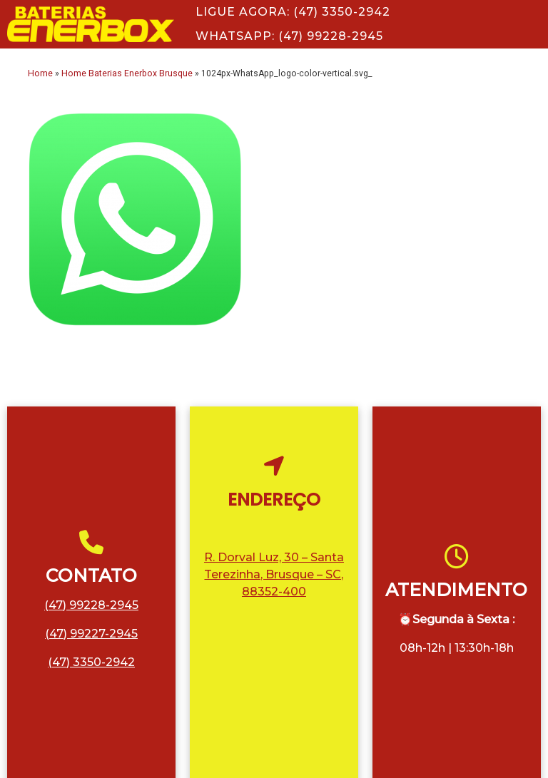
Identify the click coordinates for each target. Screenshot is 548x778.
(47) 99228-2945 (91, 605)
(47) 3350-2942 (91, 662)
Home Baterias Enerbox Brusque (127, 73)
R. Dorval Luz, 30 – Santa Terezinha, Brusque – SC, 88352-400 (274, 574)
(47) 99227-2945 (91, 633)
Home (40, 73)
